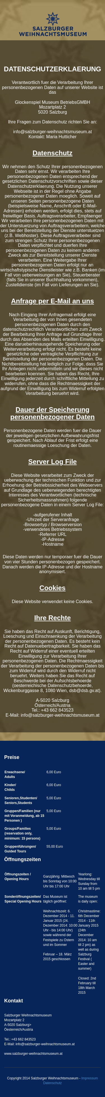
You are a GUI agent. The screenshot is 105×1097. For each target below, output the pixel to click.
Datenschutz (52, 1083)
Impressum (89, 1078)
